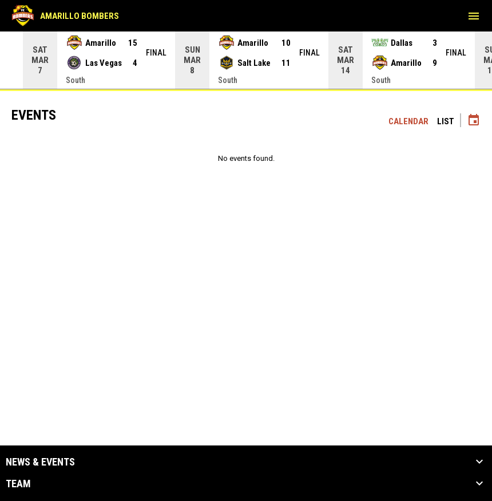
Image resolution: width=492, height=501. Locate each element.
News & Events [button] (40, 462)
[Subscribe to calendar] (474, 121)
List (445, 121)
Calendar (408, 121)
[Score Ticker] (246, 60)
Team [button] (18, 484)
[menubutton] (474, 16)
